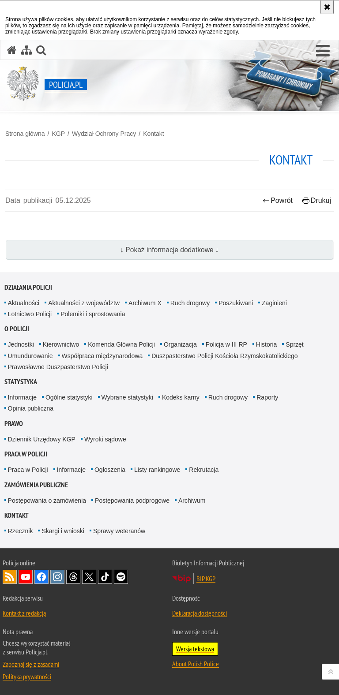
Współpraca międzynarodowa (102, 355)
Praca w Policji (25, 454)
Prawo (13, 423)
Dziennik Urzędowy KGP (41, 439)
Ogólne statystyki (69, 397)
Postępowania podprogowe (132, 500)
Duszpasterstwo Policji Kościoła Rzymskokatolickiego (224, 355)
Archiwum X (145, 302)
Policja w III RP (226, 344)
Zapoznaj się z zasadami (31, 664)
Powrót (278, 200)
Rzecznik (20, 530)
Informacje (22, 397)
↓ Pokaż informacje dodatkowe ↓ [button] (169, 250)
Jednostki (21, 344)
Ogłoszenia (109, 469)
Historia (266, 344)
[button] (323, 51)
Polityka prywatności (27, 676)
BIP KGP (205, 578)
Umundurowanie (30, 355)
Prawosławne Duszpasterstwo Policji (58, 366)
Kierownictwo (61, 344)
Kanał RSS (10, 577)
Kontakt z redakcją (24, 613)
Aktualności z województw (84, 302)
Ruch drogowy (190, 302)
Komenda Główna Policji (121, 344)
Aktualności (24, 302)
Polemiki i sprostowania (92, 314)
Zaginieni (274, 302)
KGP (58, 133)
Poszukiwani (235, 302)
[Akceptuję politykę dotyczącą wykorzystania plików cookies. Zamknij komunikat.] (327, 7)
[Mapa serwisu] (26, 50)
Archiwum (191, 500)
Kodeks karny (181, 397)
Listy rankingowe (157, 469)
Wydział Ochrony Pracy (104, 133)
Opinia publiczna (31, 408)
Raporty (267, 397)
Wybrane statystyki (127, 397)
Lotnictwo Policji (30, 314)
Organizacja (180, 344)
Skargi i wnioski (62, 530)
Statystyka (20, 381)
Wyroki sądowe (105, 439)
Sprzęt (294, 344)
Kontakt (153, 133)
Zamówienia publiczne (36, 484)
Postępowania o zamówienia (47, 500)
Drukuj (316, 200)
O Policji (16, 328)
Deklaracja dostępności (199, 613)
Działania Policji (28, 287)
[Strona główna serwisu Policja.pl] (12, 50)
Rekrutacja (203, 469)
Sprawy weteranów (119, 530)
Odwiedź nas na (26, 577)
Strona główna (25, 133)
